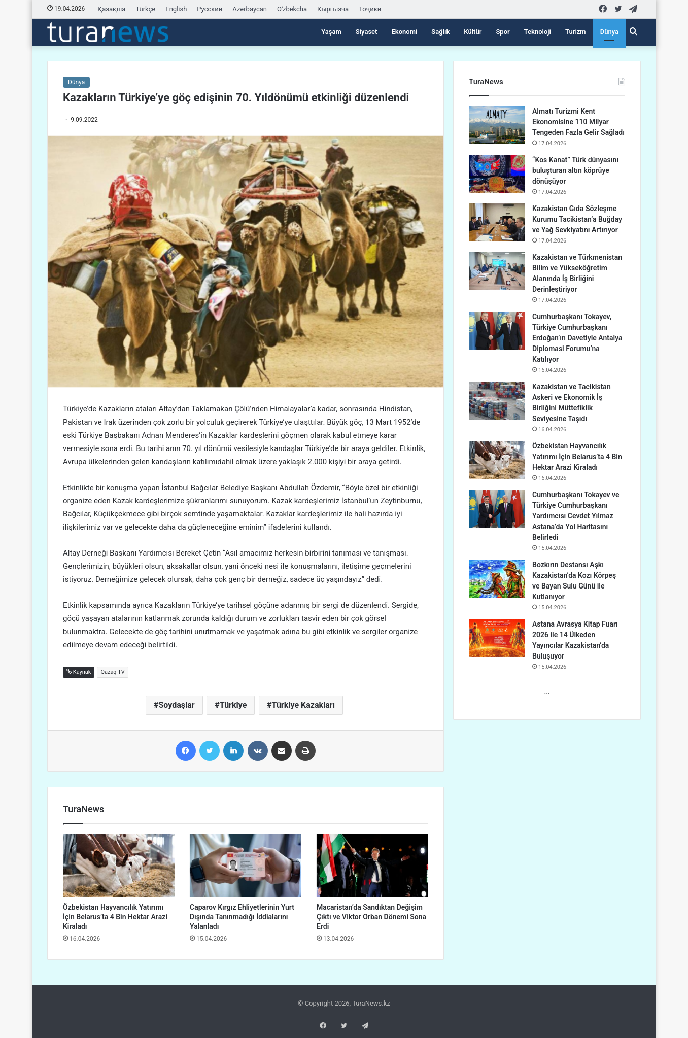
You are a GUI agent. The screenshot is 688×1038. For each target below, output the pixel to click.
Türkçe (145, 9)
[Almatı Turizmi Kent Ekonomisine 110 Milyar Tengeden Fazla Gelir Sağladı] (497, 125)
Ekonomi (404, 32)
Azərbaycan (249, 9)
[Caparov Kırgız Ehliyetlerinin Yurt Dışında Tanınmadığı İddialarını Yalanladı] (245, 865)
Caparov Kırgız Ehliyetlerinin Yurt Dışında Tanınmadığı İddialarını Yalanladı (242, 916)
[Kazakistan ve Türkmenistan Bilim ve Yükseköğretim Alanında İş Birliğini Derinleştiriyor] (497, 271)
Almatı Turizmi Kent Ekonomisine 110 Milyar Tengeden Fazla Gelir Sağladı (578, 121)
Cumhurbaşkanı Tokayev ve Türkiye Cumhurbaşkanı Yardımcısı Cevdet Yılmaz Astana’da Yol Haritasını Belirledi (576, 516)
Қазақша (111, 9)
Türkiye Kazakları (303, 705)
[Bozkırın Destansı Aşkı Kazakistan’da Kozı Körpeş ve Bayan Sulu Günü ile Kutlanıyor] (497, 579)
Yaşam (331, 32)
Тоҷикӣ (370, 9)
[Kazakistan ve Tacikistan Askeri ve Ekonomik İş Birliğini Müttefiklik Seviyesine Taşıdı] (497, 401)
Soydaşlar (176, 705)
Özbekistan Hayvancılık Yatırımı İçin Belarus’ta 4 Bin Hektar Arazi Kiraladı (115, 916)
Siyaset (366, 32)
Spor (502, 32)
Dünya (609, 32)
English (176, 9)
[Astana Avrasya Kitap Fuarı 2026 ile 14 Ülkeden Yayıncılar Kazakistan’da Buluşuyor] (497, 638)
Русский (209, 9)
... (546, 692)
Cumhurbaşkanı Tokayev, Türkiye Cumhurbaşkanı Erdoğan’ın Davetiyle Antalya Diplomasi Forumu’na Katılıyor (577, 338)
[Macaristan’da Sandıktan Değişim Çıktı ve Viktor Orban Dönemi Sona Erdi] (372, 865)
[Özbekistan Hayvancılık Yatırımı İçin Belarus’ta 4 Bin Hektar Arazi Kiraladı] (119, 865)
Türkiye (233, 705)
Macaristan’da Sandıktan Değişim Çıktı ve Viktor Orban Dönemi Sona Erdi (371, 916)
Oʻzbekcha (292, 9)
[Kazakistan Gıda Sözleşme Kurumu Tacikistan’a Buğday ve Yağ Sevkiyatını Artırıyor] (497, 222)
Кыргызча (333, 9)
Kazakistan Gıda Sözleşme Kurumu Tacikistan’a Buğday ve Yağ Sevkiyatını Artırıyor (577, 219)
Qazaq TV (112, 672)
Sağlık (440, 32)
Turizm (575, 32)
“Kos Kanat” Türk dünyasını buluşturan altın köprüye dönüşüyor (575, 170)
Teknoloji (537, 32)
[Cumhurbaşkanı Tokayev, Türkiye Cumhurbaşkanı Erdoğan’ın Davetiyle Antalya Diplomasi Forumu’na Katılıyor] (497, 331)
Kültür (472, 32)
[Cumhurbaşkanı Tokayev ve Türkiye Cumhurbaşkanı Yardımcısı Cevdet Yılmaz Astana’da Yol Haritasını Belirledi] (497, 509)
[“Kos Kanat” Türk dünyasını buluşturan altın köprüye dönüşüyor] (497, 174)
